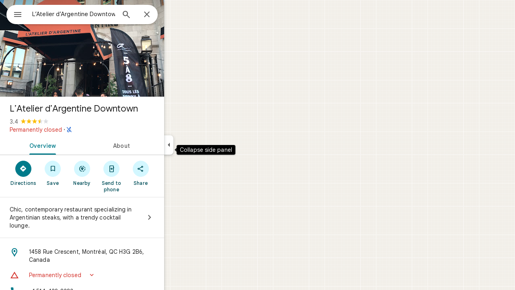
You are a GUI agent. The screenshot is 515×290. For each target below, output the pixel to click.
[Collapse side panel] (197, 145)
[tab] (70, 145)
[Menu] (14, 13)
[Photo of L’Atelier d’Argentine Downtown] (111, 48)
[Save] (82, 172)
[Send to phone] (140, 176)
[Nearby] (111, 172)
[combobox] (94, 14)
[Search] (155, 15)
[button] (111, 275)
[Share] (169, 172)
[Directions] (52, 172)
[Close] (176, 15)
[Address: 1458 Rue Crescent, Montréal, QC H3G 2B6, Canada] (111, 255)
